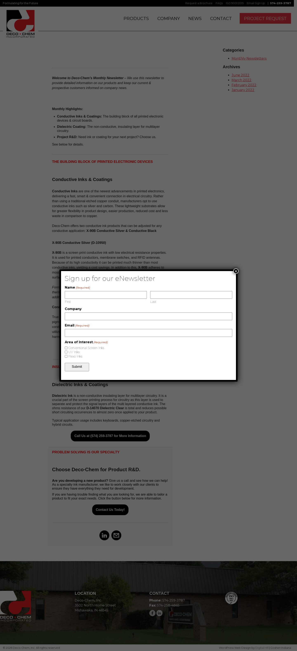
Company (73, 309)
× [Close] (236, 271)
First (68, 302)
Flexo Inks (75, 356)
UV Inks (74, 352)
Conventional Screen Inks (86, 348)
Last (153, 302)
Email (77, 325)
